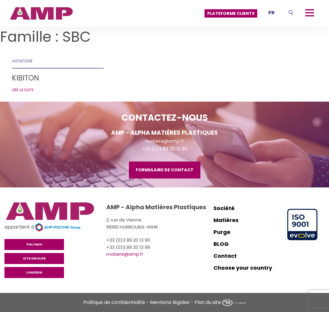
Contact (225, 256)
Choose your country (242, 267)
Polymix (34, 244)
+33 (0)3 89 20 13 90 (164, 148)
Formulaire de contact (165, 170)
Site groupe (34, 258)
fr (271, 12)
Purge (221, 232)
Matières (225, 220)
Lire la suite (23, 89)
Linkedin (34, 272)
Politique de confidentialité (114, 302)
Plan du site (207, 302)
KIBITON (25, 78)
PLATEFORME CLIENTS (231, 13)
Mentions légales (169, 302)
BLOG (221, 244)
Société (224, 208)
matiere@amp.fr (164, 141)
